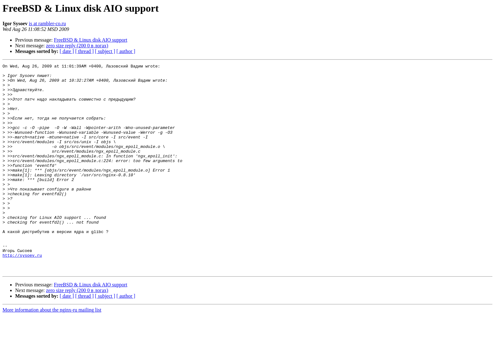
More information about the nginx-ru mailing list (52, 351)
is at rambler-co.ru (47, 23)
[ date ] (67, 51)
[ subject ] (105, 51)
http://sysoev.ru (22, 294)
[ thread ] (84, 51)
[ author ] (125, 51)
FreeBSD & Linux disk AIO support (90, 40)
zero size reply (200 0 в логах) (77, 45)
